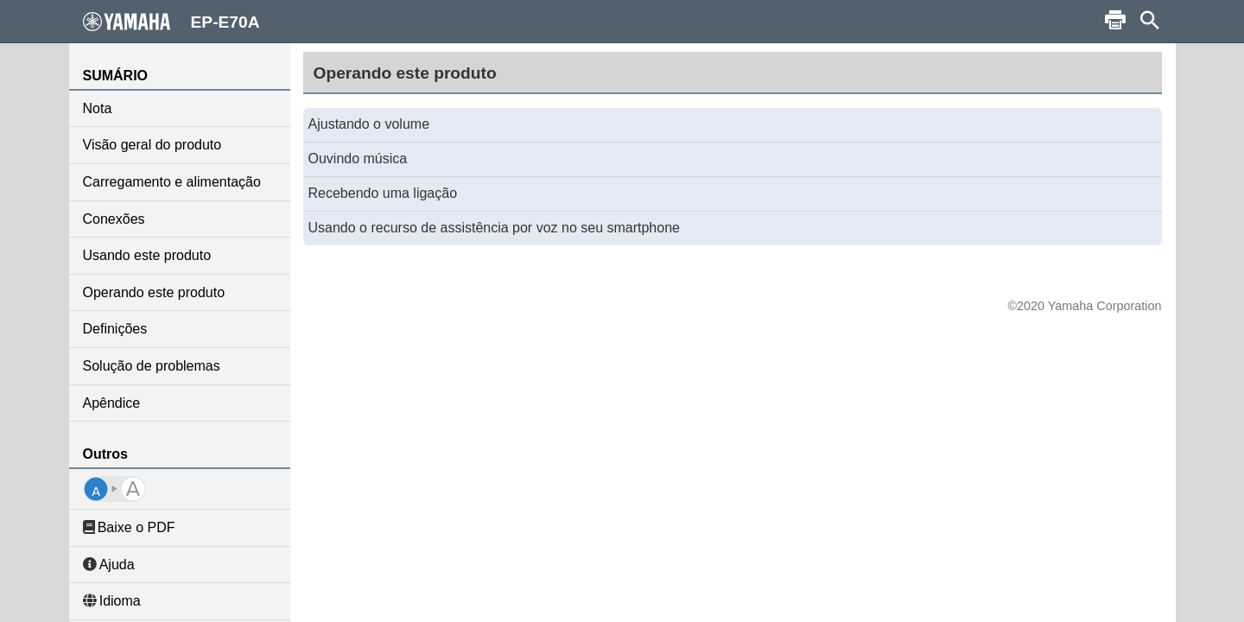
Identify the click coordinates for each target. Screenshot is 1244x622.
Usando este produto (147, 255)
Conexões (114, 219)
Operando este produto (154, 292)
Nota (97, 108)
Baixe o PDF (129, 527)
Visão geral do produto (152, 144)
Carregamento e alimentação (172, 182)
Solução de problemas (151, 366)
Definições (115, 328)
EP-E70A (171, 21)
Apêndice (112, 403)
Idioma (112, 600)
